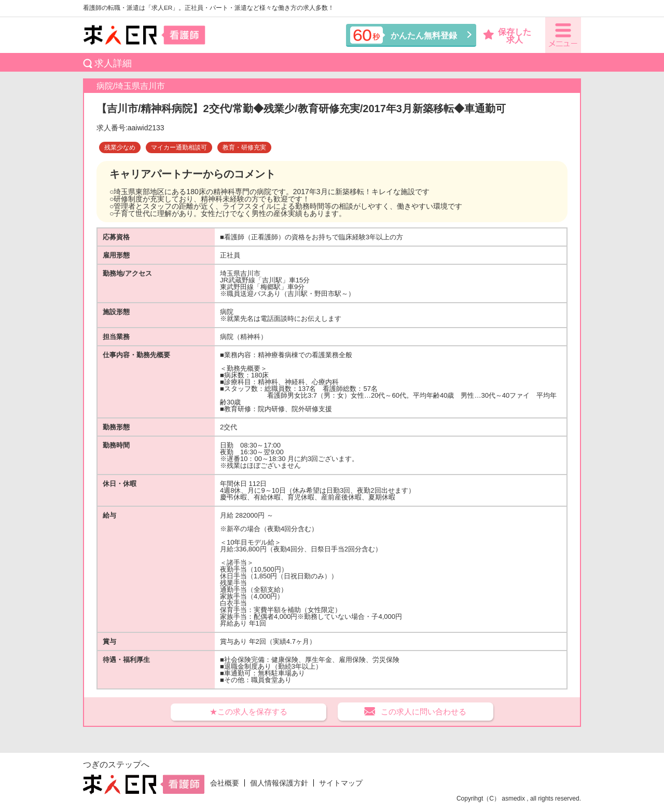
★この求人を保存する (248, 711)
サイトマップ (341, 783)
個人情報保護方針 (279, 783)
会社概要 (224, 783)
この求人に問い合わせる (423, 711)
